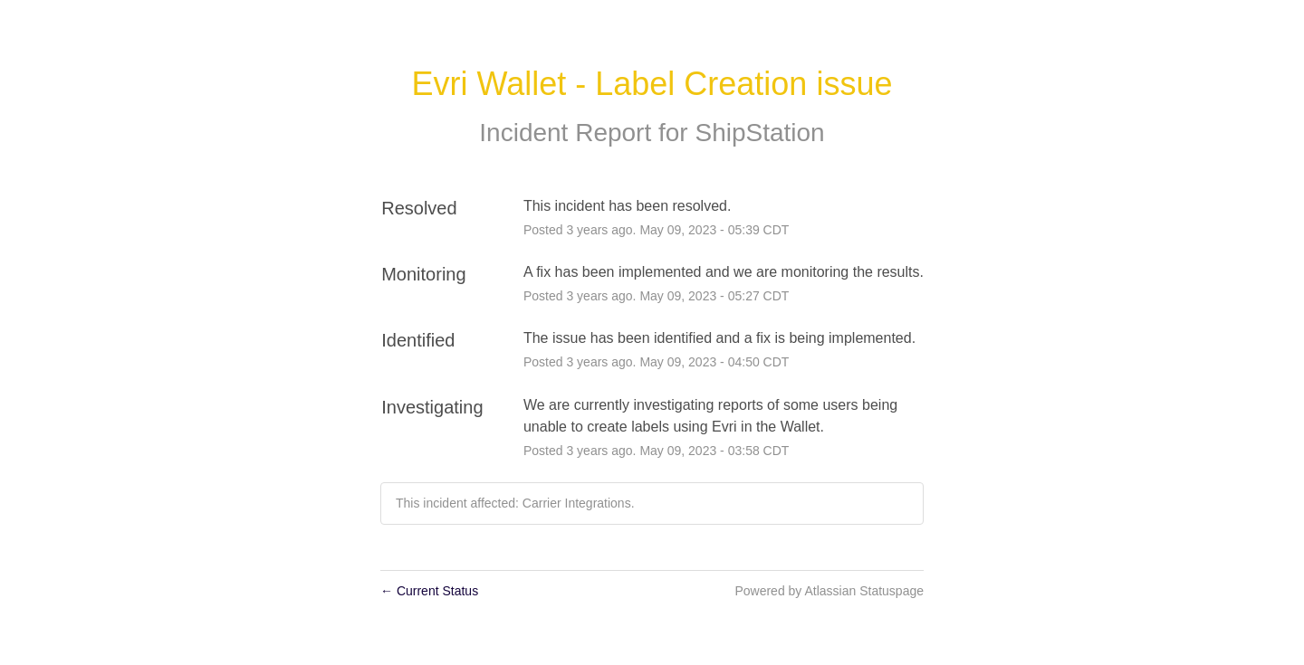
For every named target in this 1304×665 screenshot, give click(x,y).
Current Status (429, 591)
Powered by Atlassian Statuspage (829, 591)
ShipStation (759, 133)
